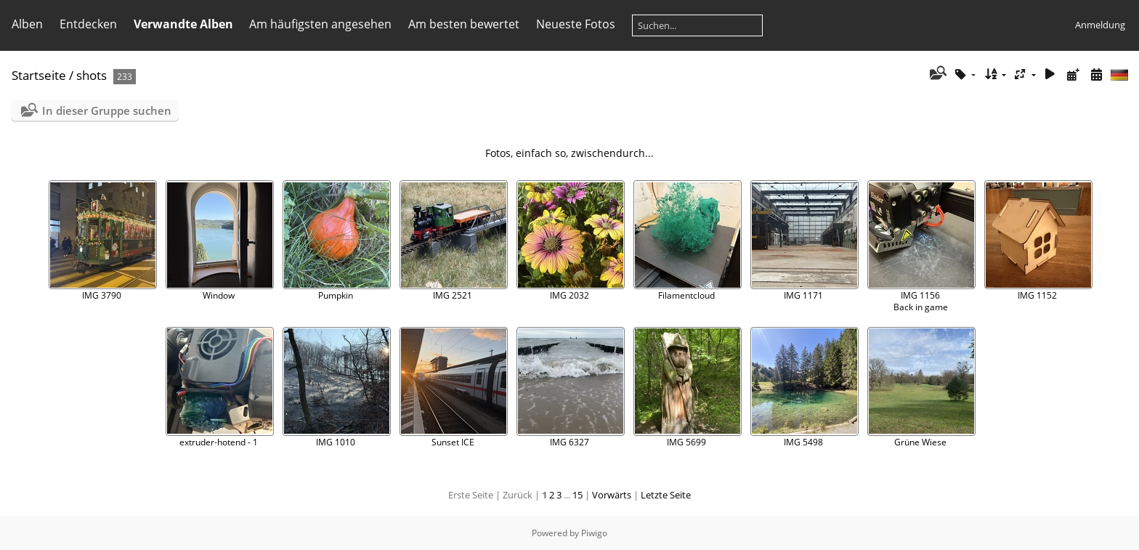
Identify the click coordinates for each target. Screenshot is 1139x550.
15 (577, 494)
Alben (27, 24)
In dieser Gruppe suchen (106, 110)
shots (91, 75)
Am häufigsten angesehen (320, 24)
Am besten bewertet (463, 24)
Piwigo (594, 533)
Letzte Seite (666, 494)
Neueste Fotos (575, 24)
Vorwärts (611, 494)
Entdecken (88, 24)
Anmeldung (1100, 24)
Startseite (39, 75)
